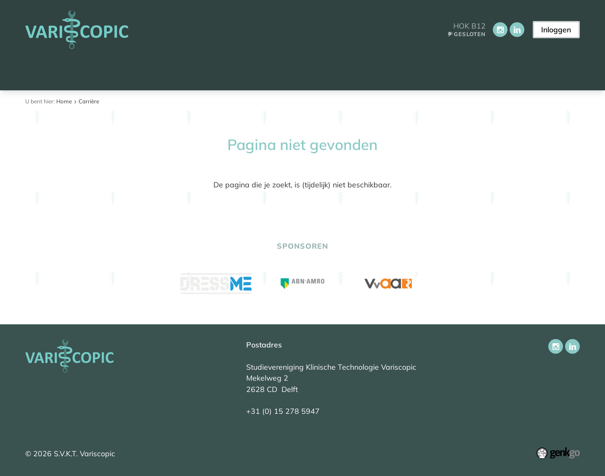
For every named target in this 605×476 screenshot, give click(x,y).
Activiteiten (290, 70)
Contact (460, 70)
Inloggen (556, 29)
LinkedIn (517, 29)
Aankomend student (97, 70)
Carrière (344, 70)
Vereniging (174, 70)
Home (37, 71)
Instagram (500, 29)
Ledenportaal (402, 70)
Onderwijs (231, 70)
